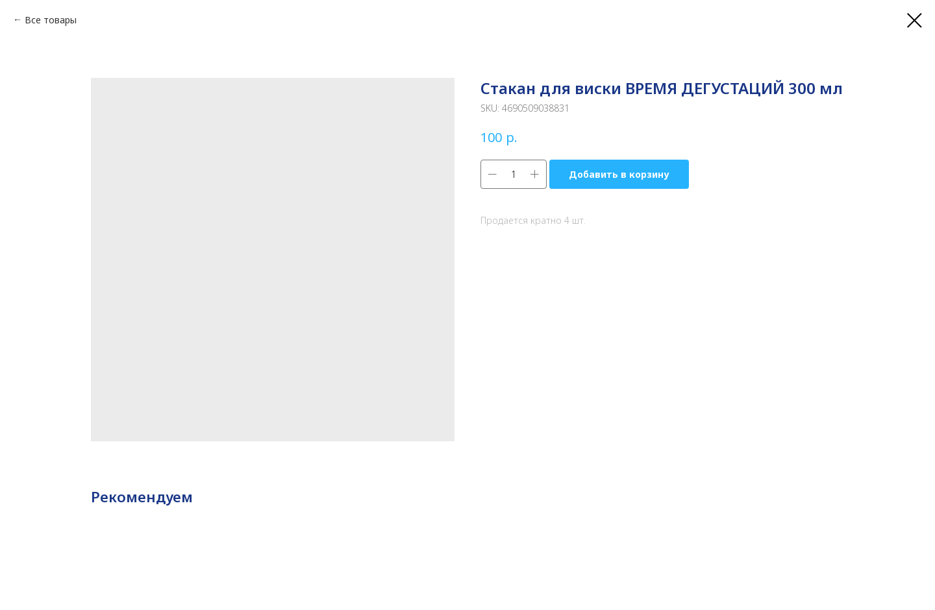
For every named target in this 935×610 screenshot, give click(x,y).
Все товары (51, 20)
